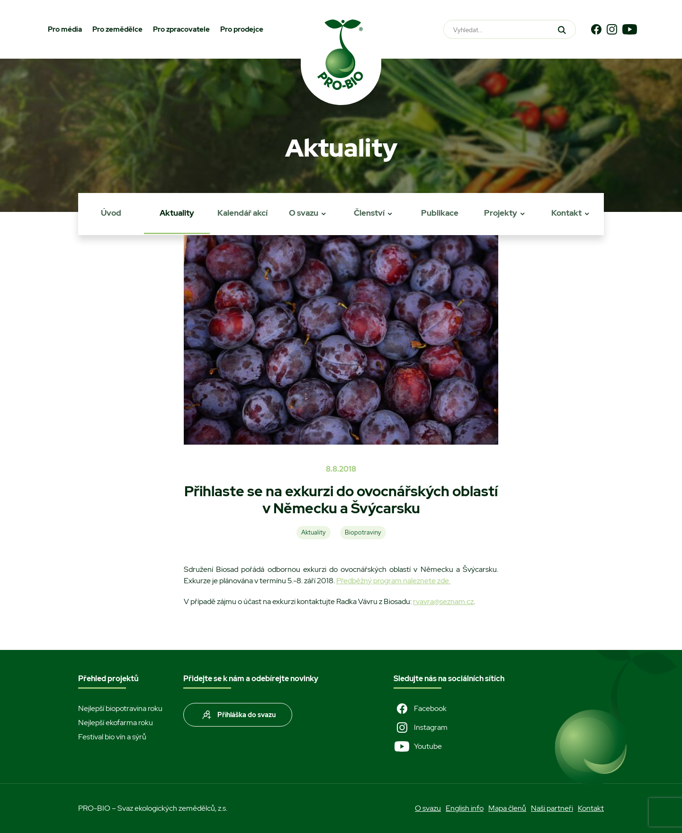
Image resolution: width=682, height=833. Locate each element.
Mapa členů (507, 808)
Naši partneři (552, 808)
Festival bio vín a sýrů (112, 737)
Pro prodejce (241, 29)
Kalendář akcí (242, 213)
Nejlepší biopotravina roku (120, 708)
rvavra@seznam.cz (443, 601)
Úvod (111, 213)
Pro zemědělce (117, 29)
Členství (369, 213)
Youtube (418, 746)
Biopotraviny (363, 532)
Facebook (420, 708)
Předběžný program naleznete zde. (393, 581)
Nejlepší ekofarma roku (115, 723)
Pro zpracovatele (181, 29)
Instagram (421, 727)
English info (465, 808)
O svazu (303, 213)
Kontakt (566, 213)
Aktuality (177, 213)
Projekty (500, 213)
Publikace (439, 213)
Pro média (65, 29)
